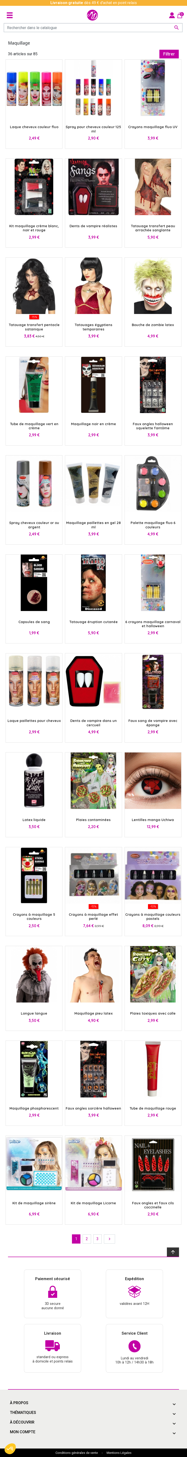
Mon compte (22, 1432)
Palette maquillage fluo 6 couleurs (153, 525)
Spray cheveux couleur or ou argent (34, 525)
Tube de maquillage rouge (153, 1108)
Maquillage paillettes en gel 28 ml (93, 525)
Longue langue (34, 1013)
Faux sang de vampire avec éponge (152, 723)
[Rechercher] (93, 27)
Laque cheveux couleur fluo (34, 127)
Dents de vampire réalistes (93, 226)
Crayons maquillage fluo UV (153, 127)
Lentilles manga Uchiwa (153, 820)
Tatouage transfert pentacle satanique (34, 327)
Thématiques (23, 1412)
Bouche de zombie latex (153, 325)
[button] (10, 1449)
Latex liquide (34, 820)
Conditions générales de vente (76, 1453)
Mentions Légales (119, 1453)
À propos (19, 1403)
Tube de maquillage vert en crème (34, 426)
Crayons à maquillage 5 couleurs (34, 916)
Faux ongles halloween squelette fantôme (153, 426)
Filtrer (169, 54)
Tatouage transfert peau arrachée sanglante (153, 228)
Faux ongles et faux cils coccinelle (153, 1205)
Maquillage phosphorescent (34, 1108)
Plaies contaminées (93, 820)
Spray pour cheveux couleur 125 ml (93, 129)
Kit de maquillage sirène (34, 1203)
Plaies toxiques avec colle (153, 1013)
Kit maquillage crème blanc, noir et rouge (34, 228)
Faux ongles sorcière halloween (93, 1108)
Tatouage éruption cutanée (93, 622)
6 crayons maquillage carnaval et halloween (152, 624)
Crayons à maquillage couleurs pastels (152, 916)
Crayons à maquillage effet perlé (93, 916)
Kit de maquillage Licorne (93, 1203)
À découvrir (22, 1422)
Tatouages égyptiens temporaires (93, 327)
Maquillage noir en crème (93, 424)
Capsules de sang (34, 622)
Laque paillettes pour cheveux (34, 721)
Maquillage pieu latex (93, 1013)
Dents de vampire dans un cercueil (93, 723)
